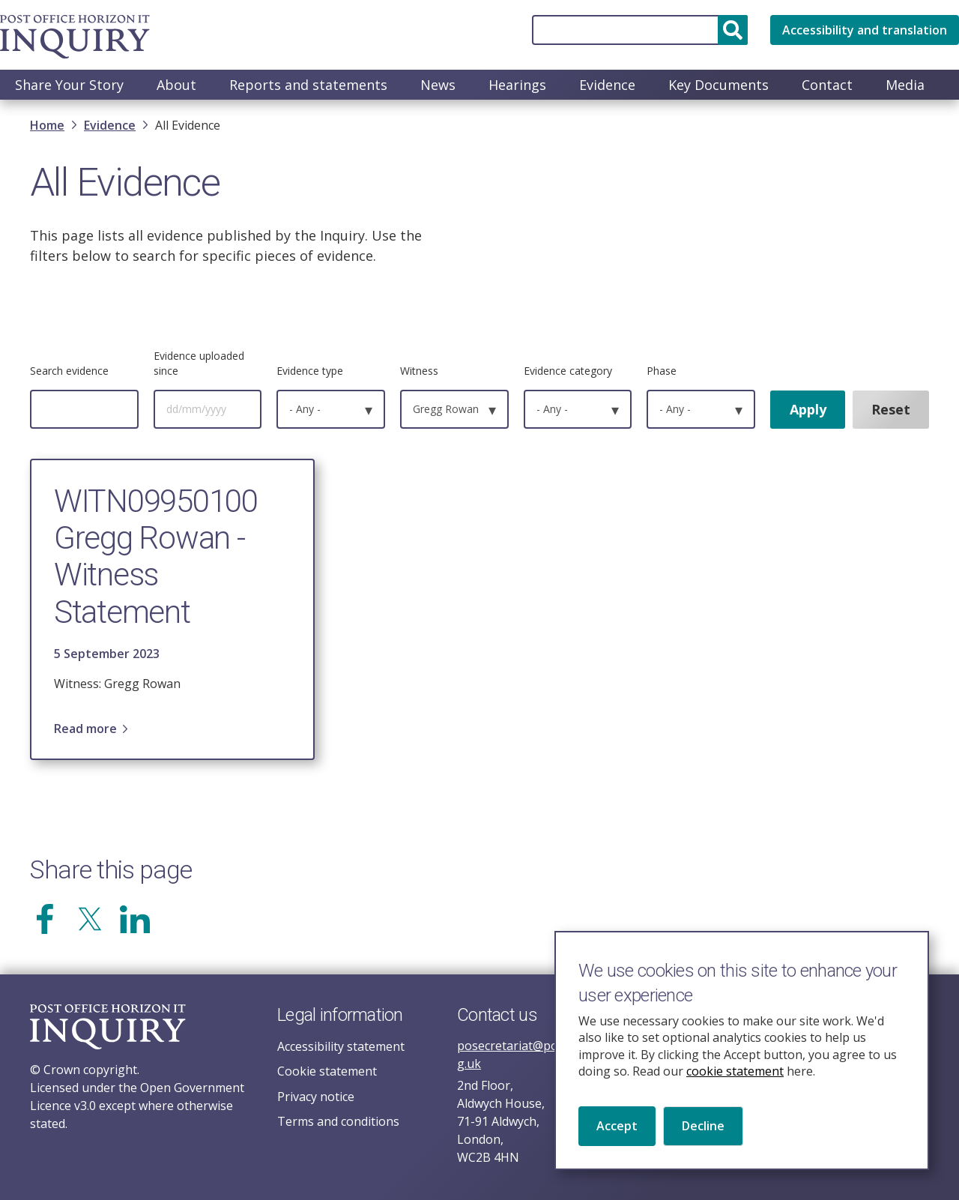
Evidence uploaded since (199, 364)
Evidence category (568, 372)
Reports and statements (308, 85)
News (438, 85)
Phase (662, 372)
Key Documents (718, 85)
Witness (419, 372)
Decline (703, 1142)
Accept (617, 1142)
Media (905, 85)
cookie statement (735, 1087)
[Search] (640, 30)
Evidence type (309, 372)
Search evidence (69, 372)
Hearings (517, 85)
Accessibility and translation (864, 30)
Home (47, 126)
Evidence (607, 85)
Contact (827, 85)
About (176, 85)
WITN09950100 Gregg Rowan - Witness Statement (156, 558)
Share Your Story (69, 85)
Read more (85, 730)
